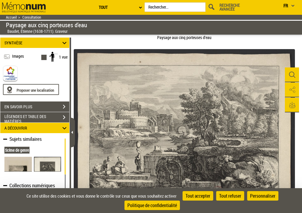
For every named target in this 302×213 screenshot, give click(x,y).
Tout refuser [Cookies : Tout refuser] (230, 196)
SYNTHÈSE (36, 43)
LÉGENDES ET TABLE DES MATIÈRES (36, 118)
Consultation (31, 17)
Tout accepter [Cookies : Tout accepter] (198, 196)
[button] (291, 75)
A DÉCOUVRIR (36, 128)
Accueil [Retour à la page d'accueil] (11, 17)
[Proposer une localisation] (31, 89)
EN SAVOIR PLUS (36, 107)
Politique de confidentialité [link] (152, 205)
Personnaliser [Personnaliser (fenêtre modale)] (262, 196)
